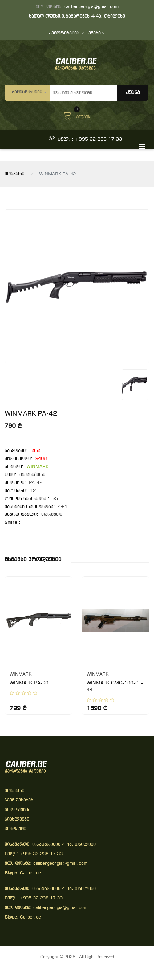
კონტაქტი (15, 829)
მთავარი (14, 174)
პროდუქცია (17, 810)
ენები (96, 33)
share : (12, 522)
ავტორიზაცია (66, 33)
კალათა (77, 114)
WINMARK (37, 466)
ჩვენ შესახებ (19, 800)
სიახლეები (17, 819)
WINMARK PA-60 (29, 683)
